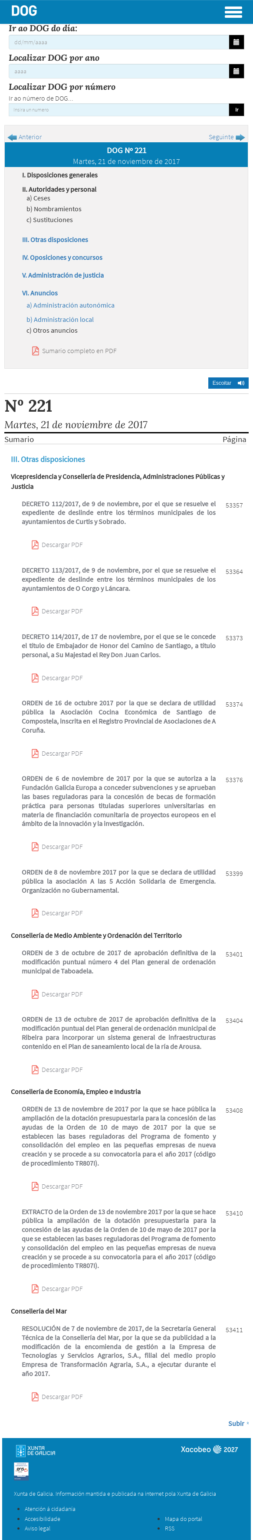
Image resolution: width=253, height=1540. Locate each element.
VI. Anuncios (40, 292)
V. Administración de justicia (63, 275)
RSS (169, 1528)
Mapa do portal (183, 1519)
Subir (236, 1423)
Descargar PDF (62, 544)
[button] (228, 383)
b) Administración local (60, 319)
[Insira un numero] (119, 109)
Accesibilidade (42, 1519)
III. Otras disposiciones (55, 239)
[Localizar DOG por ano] (119, 71)
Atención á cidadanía (50, 1509)
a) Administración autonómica (70, 305)
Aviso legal (37, 1528)
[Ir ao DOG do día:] (119, 42)
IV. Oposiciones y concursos (62, 257)
